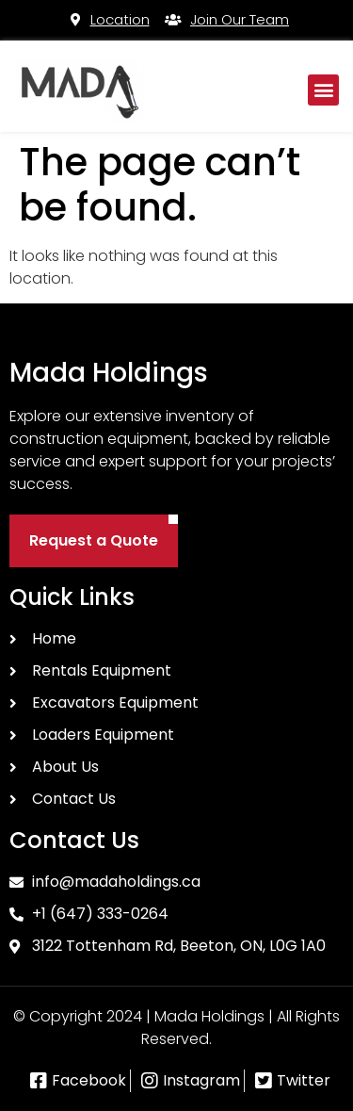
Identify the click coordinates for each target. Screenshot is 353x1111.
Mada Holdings (108, 372)
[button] (323, 90)
